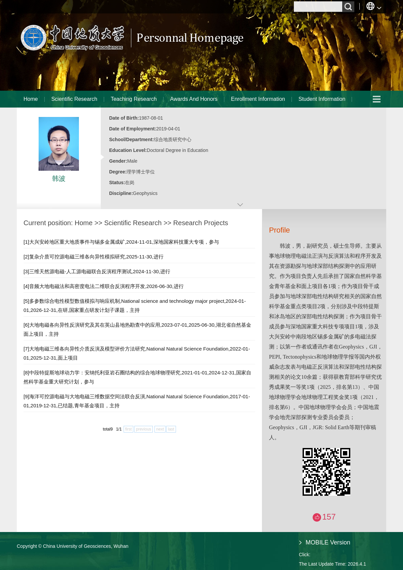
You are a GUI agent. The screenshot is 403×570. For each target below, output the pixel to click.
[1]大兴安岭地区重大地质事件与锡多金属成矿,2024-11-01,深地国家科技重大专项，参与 (121, 242)
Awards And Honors (194, 99)
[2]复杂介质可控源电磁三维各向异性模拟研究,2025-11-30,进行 (94, 256)
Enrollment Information (258, 99)
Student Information (322, 99)
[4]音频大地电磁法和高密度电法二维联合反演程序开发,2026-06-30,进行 (104, 286)
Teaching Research (134, 99)
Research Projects (200, 223)
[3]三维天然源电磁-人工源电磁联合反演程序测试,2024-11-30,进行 (97, 271)
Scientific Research (74, 99)
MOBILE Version (328, 542)
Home (31, 99)
